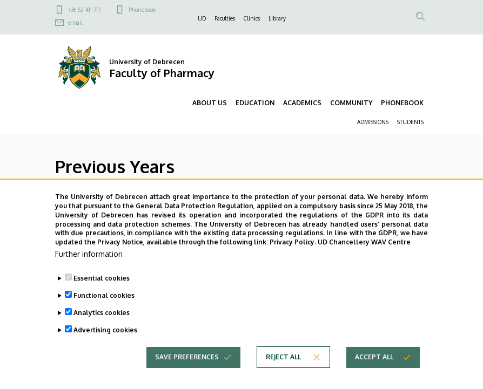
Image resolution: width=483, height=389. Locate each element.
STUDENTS (410, 122)
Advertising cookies (105, 343)
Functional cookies (104, 308)
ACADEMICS (302, 103)
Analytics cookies (101, 326)
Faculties (224, 18)
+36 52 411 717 (84, 9)
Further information (89, 266)
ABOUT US (209, 103)
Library (277, 18)
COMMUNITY (351, 103)
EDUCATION (255, 103)
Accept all (374, 370)
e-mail (75, 22)
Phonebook (142, 9)
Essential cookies (101, 291)
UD (202, 18)
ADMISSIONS (372, 122)
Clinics (252, 18)
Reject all (283, 370)
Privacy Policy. (293, 255)
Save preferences (187, 370)
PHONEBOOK (402, 103)
